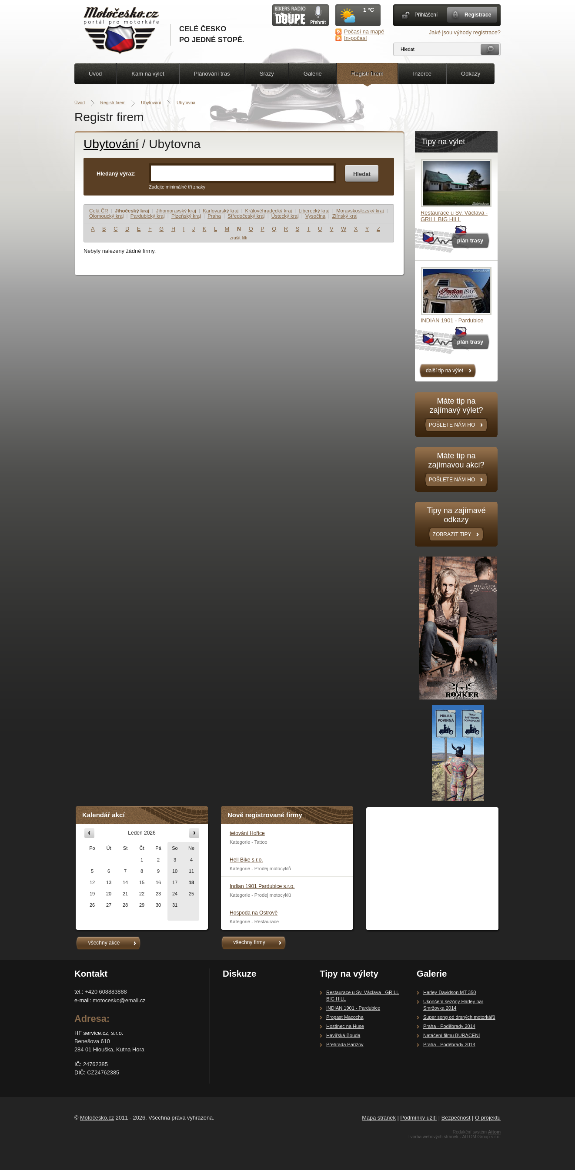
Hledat (362, 174)
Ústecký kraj (285, 216)
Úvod (95, 73)
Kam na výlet (147, 73)
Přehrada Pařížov (345, 1044)
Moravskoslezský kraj (360, 210)
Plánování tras (212, 73)
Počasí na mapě (364, 31)
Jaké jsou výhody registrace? (465, 32)
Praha (214, 216)
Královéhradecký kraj (268, 210)
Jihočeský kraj (132, 210)
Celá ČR (98, 210)
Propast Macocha (345, 1017)
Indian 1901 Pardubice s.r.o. (262, 886)
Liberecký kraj (314, 210)
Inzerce (422, 73)
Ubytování (151, 102)
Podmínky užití (418, 1117)
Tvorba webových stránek (433, 1136)
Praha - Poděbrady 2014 (449, 1026)
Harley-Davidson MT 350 (449, 992)
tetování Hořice (247, 833)
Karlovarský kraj (220, 210)
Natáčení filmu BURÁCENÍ (451, 1035)
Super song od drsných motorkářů (459, 1017)
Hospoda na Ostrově (253, 913)
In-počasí (355, 38)
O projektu (488, 1117)
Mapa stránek (379, 1117)
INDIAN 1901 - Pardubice (452, 320)
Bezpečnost (456, 1117)
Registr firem (367, 73)
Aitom (494, 1132)
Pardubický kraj (147, 216)
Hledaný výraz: (116, 173)
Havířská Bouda (343, 1035)
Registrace (478, 15)
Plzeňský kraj (186, 216)
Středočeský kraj (245, 216)
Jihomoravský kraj (176, 210)
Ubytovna (186, 102)
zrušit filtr (239, 237)
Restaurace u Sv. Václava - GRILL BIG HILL (454, 215)
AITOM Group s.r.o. (481, 1136)
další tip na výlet (444, 371)
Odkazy (470, 73)
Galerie (313, 73)
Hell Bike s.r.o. (246, 860)
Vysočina (315, 216)
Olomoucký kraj (106, 216)
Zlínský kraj (345, 216)
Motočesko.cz (97, 1117)
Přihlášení (426, 15)
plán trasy (470, 240)
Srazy (267, 73)
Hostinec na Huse (345, 1026)
